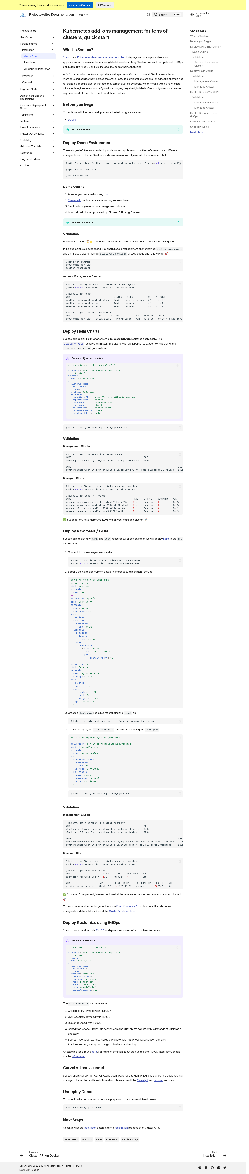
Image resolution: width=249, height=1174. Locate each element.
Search (163, 14)
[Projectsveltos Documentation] (23, 14)
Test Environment (81, 129)
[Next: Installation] (213, 1155)
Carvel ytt (142, 1080)
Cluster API (74, 200)
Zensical (35, 1170)
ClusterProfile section (122, 911)
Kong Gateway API (127, 906)
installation (90, 1127)
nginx (166, 538)
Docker (72, 119)
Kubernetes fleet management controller (100, 57)
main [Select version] (82, 14)
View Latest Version (80, 5)
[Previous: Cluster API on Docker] (40, 1155)
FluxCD (100, 930)
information (78, 1056)
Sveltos (67, 57)
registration (121, 1127)
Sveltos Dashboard (82, 222)
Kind (106, 194)
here (94, 1051)
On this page (198, 30)
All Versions (104, 5)
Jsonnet (158, 1080)
